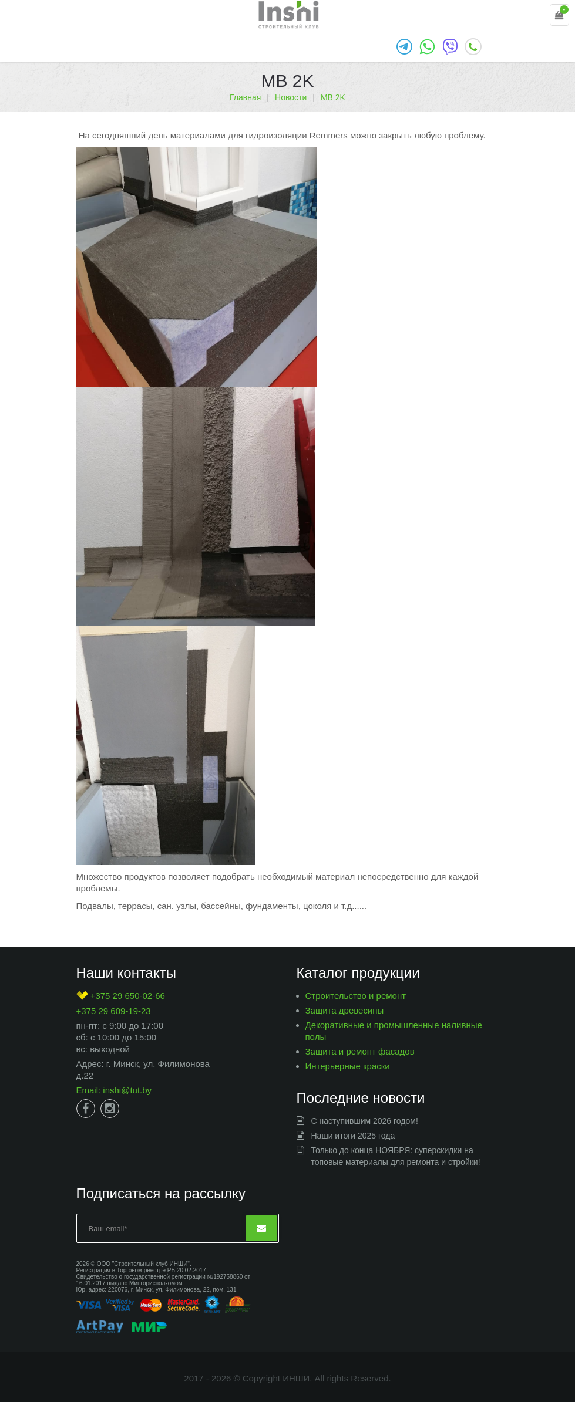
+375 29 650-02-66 (120, 996)
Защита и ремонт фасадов (360, 1051)
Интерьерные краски (347, 1066)
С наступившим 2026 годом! (364, 1121)
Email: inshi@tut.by (114, 1090)
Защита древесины (344, 1010)
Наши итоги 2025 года (353, 1135)
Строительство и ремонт (355, 996)
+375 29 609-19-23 (113, 1011)
